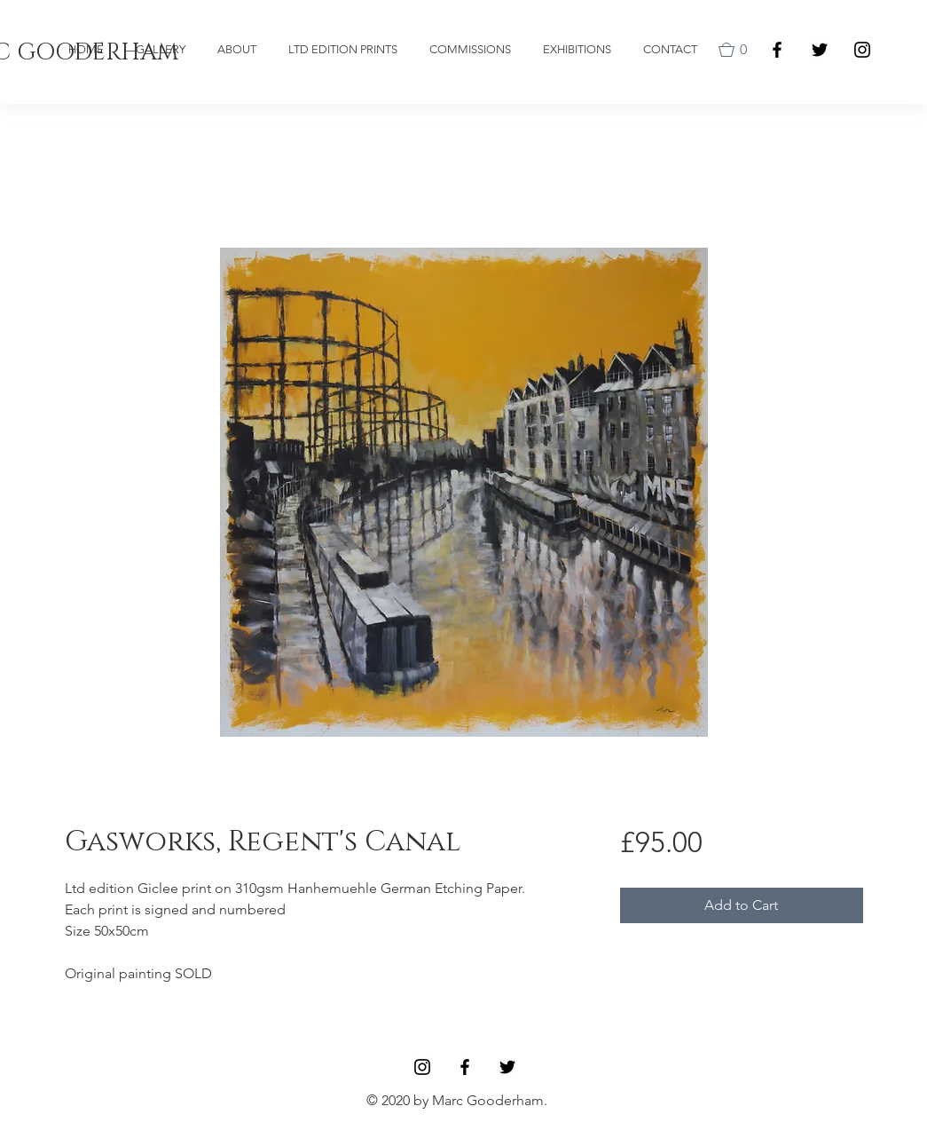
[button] (736, 50)
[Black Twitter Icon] (819, 49)
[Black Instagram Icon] (862, 49)
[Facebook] (777, 49)
